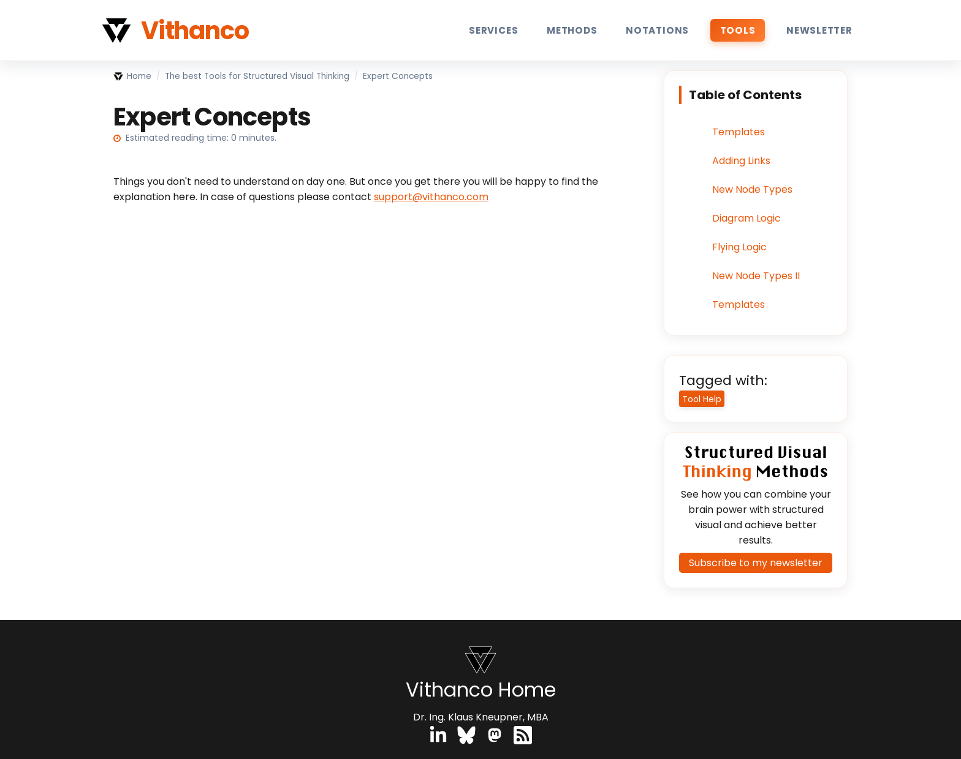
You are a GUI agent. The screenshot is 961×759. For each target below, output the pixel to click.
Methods (572, 30)
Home (132, 76)
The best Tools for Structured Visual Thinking (257, 76)
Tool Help (701, 399)
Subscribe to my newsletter (755, 563)
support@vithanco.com (431, 197)
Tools (738, 30)
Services (493, 30)
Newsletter (819, 30)
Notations (657, 30)
